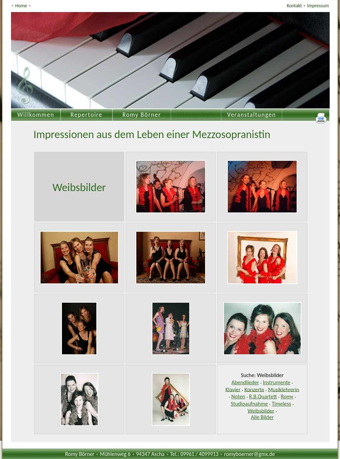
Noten (238, 396)
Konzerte (254, 389)
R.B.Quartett (263, 396)
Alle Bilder (262, 417)
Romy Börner (142, 114)
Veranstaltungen (251, 114)
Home (21, 6)
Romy (287, 396)
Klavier (233, 389)
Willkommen (35, 114)
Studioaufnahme (249, 403)
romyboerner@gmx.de (249, 454)
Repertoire (86, 114)
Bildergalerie (196, 114)
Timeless (281, 403)
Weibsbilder (261, 410)
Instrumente (276, 382)
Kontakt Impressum (308, 6)
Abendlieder (245, 382)
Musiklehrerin (283, 389)
